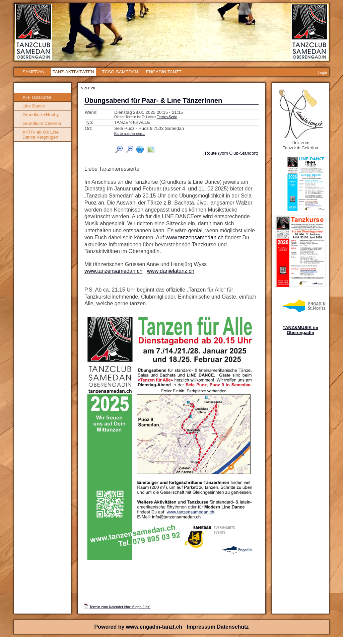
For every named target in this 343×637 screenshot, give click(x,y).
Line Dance (33, 105)
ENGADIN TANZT (164, 71)
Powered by (110, 627)
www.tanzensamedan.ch (194, 237)
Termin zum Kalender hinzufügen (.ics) (119, 607)
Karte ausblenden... (129, 134)
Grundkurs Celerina (41, 123)
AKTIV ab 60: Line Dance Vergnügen (40, 135)
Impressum (201, 627)
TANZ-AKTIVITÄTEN (73, 71)
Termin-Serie (167, 117)
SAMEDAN (33, 71)
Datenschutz (233, 627)
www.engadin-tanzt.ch (154, 627)
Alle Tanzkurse (36, 97)
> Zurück (88, 88)
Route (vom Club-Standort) (231, 153)
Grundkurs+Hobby (40, 114)
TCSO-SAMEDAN (120, 71)
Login (322, 73)
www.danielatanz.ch (170, 271)
